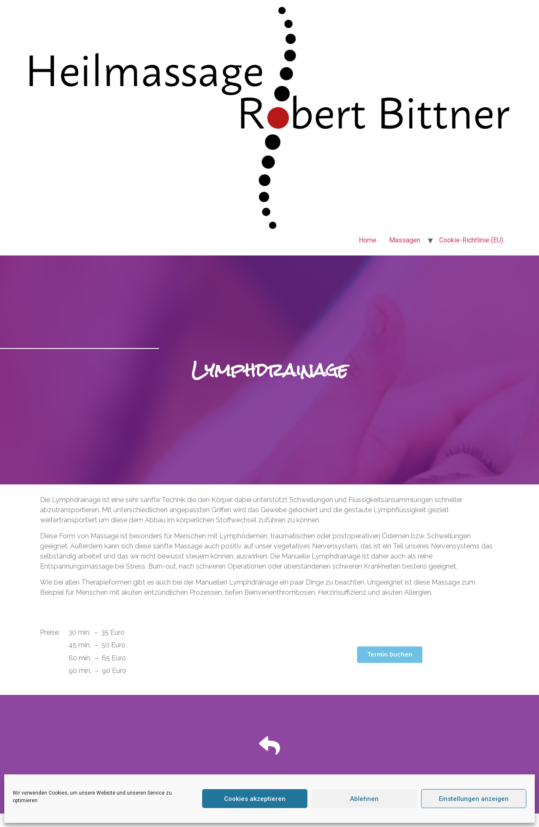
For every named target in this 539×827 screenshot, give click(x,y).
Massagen (404, 240)
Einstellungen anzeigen (474, 799)
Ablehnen (364, 799)
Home (367, 240)
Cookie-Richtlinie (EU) (471, 240)
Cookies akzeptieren (255, 799)
